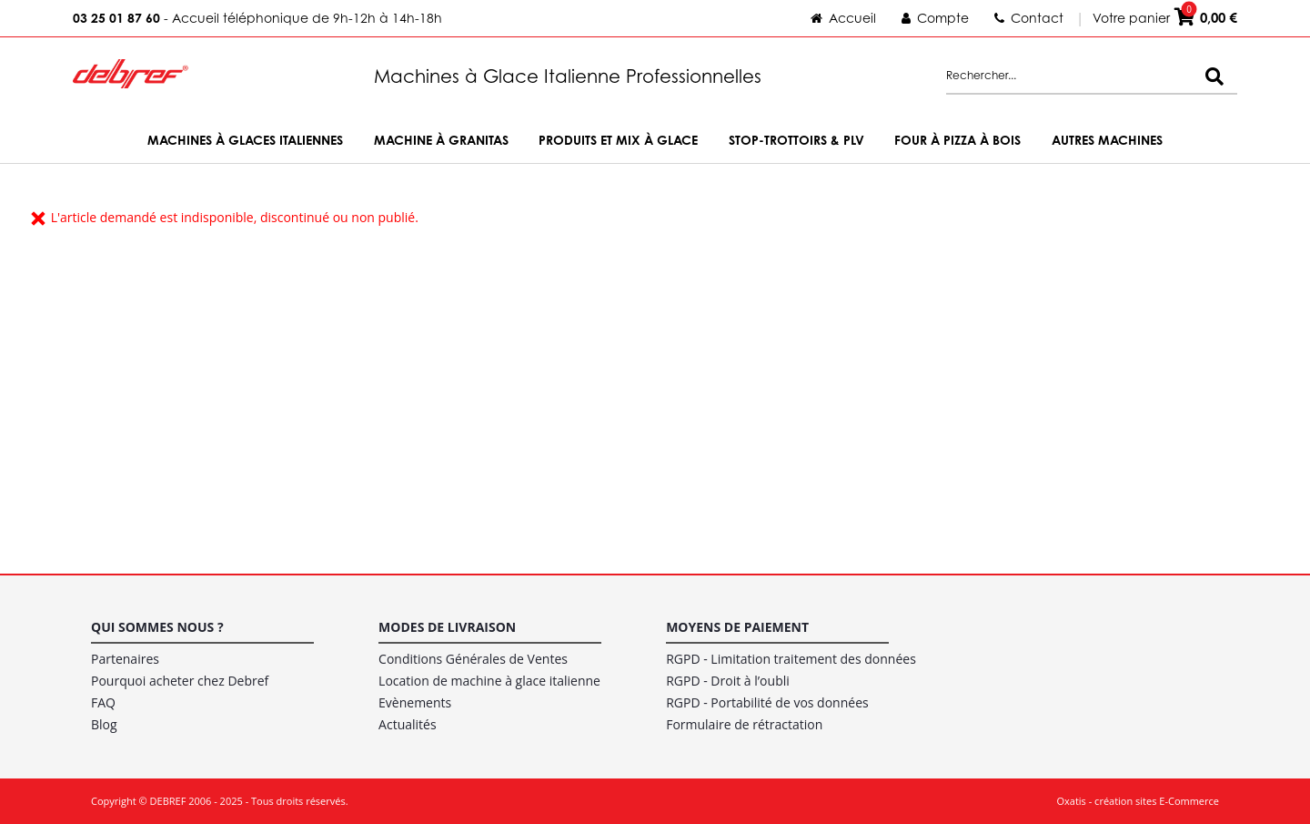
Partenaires (125, 658)
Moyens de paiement (737, 627)
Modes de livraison (447, 627)
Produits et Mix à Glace (618, 140)
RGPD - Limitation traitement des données (791, 658)
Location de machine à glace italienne (489, 680)
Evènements (414, 702)
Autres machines (1107, 140)
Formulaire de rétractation (744, 724)
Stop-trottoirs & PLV (796, 140)
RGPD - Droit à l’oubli (728, 680)
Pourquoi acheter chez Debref (179, 680)
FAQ (103, 702)
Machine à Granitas (441, 140)
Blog (104, 724)
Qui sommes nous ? (157, 627)
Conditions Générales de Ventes (473, 658)
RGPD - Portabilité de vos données (767, 702)
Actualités (407, 724)
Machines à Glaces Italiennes (245, 140)
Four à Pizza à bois (957, 140)
